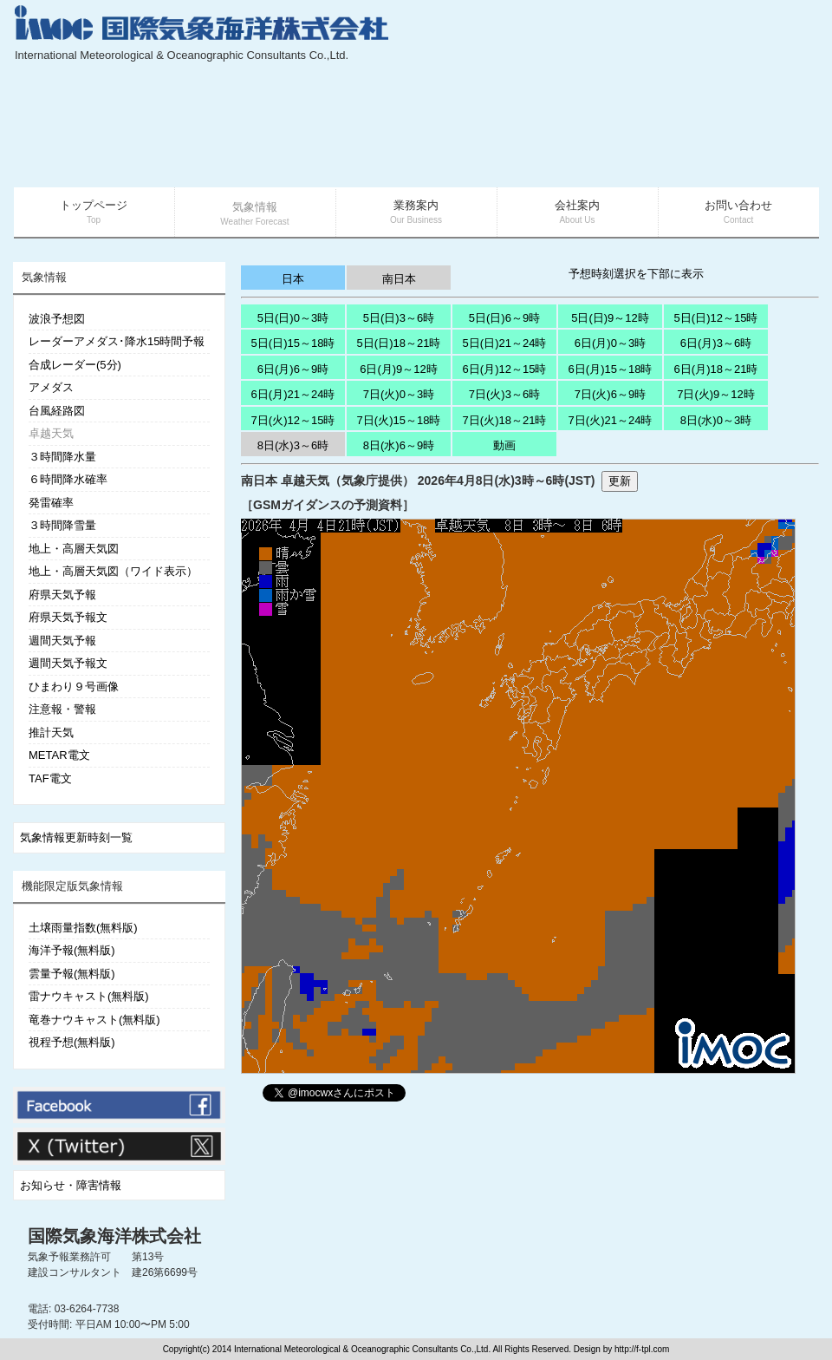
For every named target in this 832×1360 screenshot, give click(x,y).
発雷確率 (51, 502)
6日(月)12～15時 (505, 369)
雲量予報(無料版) (72, 973)
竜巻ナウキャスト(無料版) (94, 1019)
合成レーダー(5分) (75, 364)
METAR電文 (59, 755)
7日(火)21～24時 (611, 420)
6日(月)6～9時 (292, 369)
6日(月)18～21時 (716, 369)
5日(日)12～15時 (716, 317)
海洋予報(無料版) (72, 950)
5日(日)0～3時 (292, 317)
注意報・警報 (62, 709)
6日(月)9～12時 (399, 369)
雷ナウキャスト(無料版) (89, 996)
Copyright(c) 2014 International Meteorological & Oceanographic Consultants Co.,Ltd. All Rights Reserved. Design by (388, 1349)
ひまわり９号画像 (74, 686)
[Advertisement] (716, 95)
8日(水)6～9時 (398, 445)
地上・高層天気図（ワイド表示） (113, 571)
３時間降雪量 (62, 525)
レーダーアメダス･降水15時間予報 (117, 341)
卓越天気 (51, 433)
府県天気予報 (62, 594)
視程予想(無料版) (72, 1042)
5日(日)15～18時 (293, 343)
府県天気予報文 (68, 617)
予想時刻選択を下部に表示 (636, 273)
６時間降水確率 (68, 479)
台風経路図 (57, 410)
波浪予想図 (57, 318)
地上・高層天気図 (74, 548)
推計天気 (51, 732)
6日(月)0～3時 (610, 343)
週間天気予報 (62, 640)
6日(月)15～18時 (611, 369)
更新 (619, 480)
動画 (504, 445)
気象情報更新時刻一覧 (76, 837)
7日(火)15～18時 (399, 420)
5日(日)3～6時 (398, 317)
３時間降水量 (62, 456)
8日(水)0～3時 (715, 420)
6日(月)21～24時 (293, 394)
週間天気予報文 (68, 663)
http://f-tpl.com (641, 1349)
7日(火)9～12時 (716, 394)
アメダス (51, 387)
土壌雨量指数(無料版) (83, 927)
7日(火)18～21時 (505, 420)
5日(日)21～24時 (505, 343)
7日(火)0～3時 (398, 394)
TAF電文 (50, 778)
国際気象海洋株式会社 (114, 1236)
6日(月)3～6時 (715, 343)
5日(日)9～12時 (610, 317)
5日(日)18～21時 (399, 343)
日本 (293, 278)
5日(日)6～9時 (504, 317)
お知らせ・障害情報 (70, 1185)
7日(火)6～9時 (610, 394)
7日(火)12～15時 (293, 420)
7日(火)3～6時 (504, 394)
